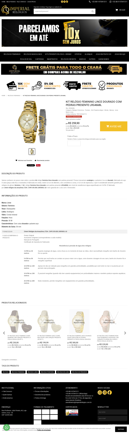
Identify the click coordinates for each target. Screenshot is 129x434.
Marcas (82, 59)
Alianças (88, 54)
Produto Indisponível (20, 321)
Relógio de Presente (79, 372)
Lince (9, 203)
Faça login (49, 7)
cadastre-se (58, 7)
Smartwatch (52, 59)
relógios (11, 187)
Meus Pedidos (11, 2)
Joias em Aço (120, 54)
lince (50, 180)
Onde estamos (8, 398)
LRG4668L (65, 185)
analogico (90, 180)
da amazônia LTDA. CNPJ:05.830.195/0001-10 (30, 187)
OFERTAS (78, 54)
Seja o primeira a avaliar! (73, 119)
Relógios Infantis (68, 59)
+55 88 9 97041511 (99, 1)
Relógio (6, 372)
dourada (25, 223)
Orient (26, 231)
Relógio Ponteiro (47, 372)
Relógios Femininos (12, 54)
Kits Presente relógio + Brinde (58, 54)
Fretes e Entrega (40, 398)
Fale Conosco (21, 2)
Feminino (11, 206)
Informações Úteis (42, 388)
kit (36, 180)
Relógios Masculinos (33, 54)
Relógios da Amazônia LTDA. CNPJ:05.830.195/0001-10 (48, 231)
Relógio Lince (33, 372)
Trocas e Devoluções (42, 391)
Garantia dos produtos (42, 395)
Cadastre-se (31, 2)
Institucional (8, 388)
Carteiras (39, 59)
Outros (92, 59)
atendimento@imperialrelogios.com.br (79, 402)
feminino (45, 180)
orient (6, 187)
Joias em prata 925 (103, 54)
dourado (55, 180)
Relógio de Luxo (63, 372)
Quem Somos (103, 59)
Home (3, 2)
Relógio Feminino (18, 372)
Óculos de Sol (26, 59)
